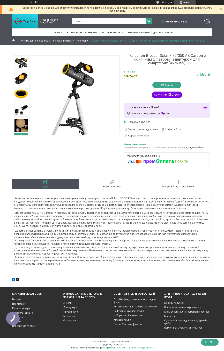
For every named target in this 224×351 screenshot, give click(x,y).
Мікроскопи (69, 320)
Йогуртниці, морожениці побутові (183, 327)
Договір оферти (163, 32)
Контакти (91, 32)
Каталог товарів (21, 308)
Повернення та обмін (24, 326)
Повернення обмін (138, 32)
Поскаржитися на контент (113, 348)
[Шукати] (149, 21)
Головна (56, 32)
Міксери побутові (174, 302)
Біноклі (67, 302)
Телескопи (82, 40)
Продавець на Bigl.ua (112, 345)
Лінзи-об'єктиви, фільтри (128, 324)
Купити (169, 85)
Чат (209, 342)
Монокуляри (70, 307)
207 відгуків (166, 2)
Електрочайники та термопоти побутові (186, 311)
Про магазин (73, 32)
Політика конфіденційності (141, 348)
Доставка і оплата (111, 32)
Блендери (170, 316)
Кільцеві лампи (122, 320)
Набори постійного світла (128, 315)
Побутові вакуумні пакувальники (182, 307)
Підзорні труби (71, 311)
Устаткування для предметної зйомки (135, 306)
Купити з (169, 94)
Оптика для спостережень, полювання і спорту (47, 40)
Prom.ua (128, 341)
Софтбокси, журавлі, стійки (129, 311)
